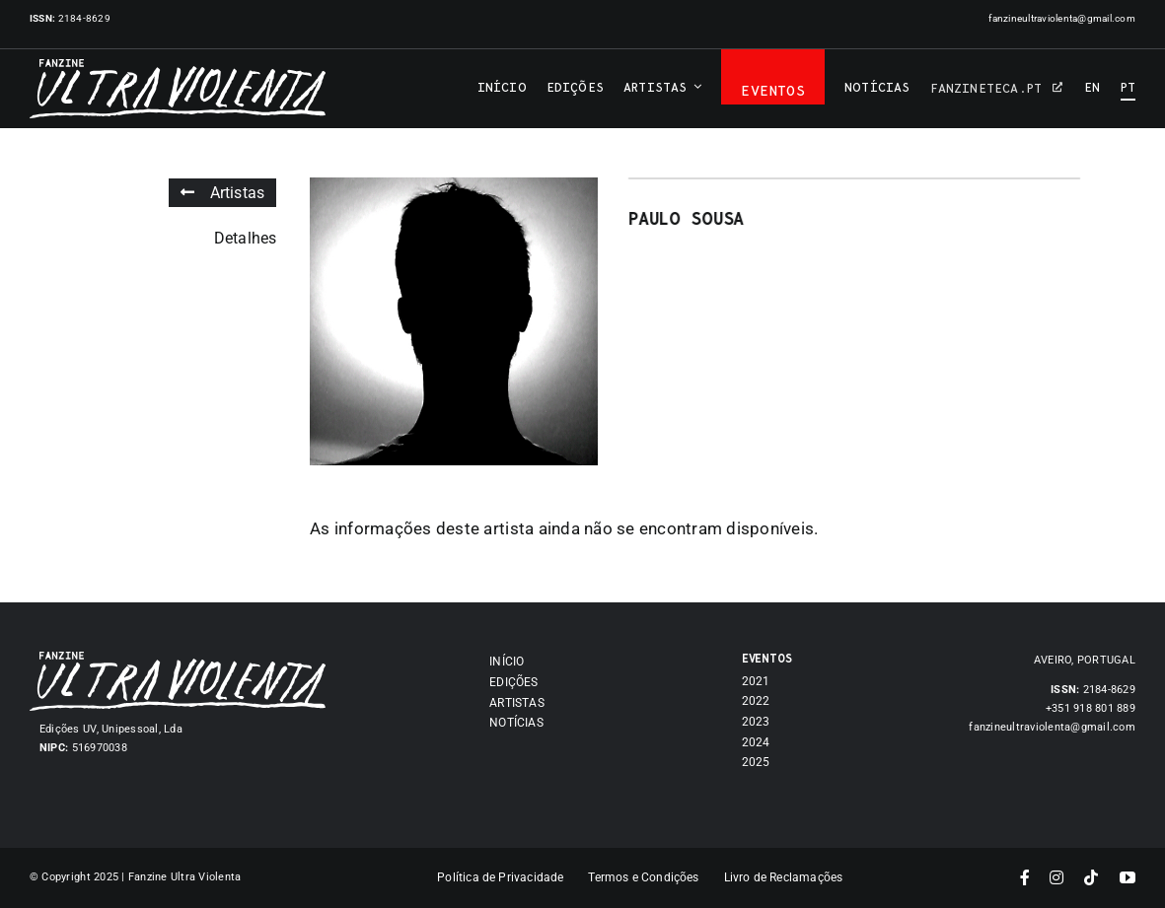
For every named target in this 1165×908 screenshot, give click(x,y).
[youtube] (1127, 877)
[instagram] (1056, 877)
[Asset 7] (178, 659)
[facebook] (1025, 877)
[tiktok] (1091, 877)
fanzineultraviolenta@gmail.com (1061, 18)
